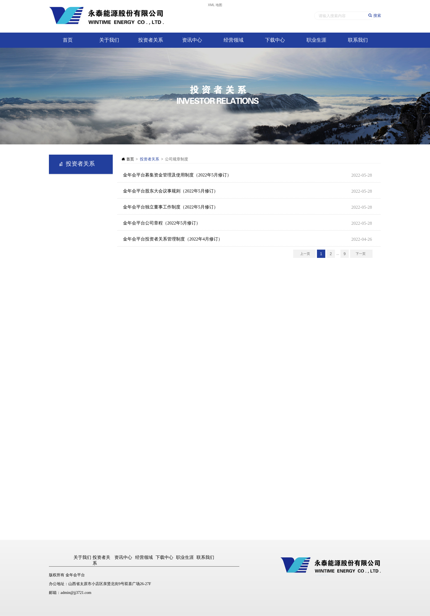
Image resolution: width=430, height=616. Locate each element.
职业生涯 (316, 40)
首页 (68, 40)
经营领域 (233, 40)
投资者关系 (150, 40)
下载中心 (275, 40)
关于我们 (109, 40)
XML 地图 (215, 5)
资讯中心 (192, 40)
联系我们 (358, 40)
